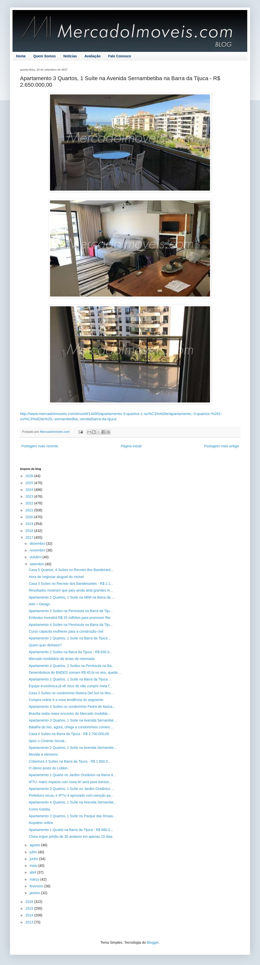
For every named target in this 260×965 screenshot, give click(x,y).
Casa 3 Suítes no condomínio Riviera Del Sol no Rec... (71, 693)
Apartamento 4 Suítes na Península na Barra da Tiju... (70, 625)
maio (34, 866)
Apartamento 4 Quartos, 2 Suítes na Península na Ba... (71, 666)
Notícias (70, 56)
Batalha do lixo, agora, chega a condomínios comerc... (71, 727)
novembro (38, 550)
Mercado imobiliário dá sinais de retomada (61, 659)
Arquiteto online (41, 823)
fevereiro (37, 886)
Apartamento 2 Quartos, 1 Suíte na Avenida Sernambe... (72, 748)
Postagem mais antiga (221, 446)
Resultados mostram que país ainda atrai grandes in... (71, 590)
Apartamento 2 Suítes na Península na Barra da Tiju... (70, 611)
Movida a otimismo (43, 754)
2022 (30, 503)
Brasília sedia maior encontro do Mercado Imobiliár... (69, 714)
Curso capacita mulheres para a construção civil (66, 631)
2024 (30, 490)
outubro (36, 557)
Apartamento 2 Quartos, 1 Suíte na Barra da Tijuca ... (70, 638)
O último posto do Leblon (48, 768)
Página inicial (131, 446)
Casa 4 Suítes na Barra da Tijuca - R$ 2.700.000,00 (69, 734)
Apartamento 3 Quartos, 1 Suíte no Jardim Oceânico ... (71, 789)
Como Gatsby (39, 809)
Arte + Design (39, 604)
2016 (30, 902)
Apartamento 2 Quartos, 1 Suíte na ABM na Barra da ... (71, 597)
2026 (30, 476)
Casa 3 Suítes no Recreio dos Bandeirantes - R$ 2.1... (71, 584)
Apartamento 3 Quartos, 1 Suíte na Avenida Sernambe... (72, 720)
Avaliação (92, 56)
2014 (30, 915)
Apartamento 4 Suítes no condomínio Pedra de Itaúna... (72, 707)
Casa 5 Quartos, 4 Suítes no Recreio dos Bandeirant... (71, 570)
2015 (30, 908)
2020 (30, 517)
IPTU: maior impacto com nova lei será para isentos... (70, 782)
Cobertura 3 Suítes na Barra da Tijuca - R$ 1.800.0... (70, 761)
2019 (30, 524)
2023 (30, 496)
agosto (35, 845)
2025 (30, 483)
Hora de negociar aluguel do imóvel (56, 577)
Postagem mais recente (39, 446)
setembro (37, 564)
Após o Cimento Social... (48, 741)
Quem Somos (44, 56)
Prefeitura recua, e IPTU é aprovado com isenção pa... (71, 795)
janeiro (35, 893)
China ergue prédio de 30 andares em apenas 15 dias (70, 837)
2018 (30, 531)
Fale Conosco (119, 56)
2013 (30, 922)
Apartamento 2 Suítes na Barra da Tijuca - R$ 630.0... (70, 652)
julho (34, 852)
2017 (30, 537)
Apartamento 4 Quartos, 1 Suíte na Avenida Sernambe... (72, 802)
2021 (30, 510)
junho (34, 859)
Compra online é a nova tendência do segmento (66, 700)
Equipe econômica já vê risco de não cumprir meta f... (70, 686)
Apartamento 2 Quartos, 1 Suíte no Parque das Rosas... (72, 816)
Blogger (152, 942)
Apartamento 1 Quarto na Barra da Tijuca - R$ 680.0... (71, 830)
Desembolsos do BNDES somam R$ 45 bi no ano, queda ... (75, 672)
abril (33, 872)
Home (21, 56)
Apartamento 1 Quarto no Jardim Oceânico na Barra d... (72, 775)
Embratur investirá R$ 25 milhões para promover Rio (69, 618)
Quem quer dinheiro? (45, 645)
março (35, 879)
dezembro (38, 543)
